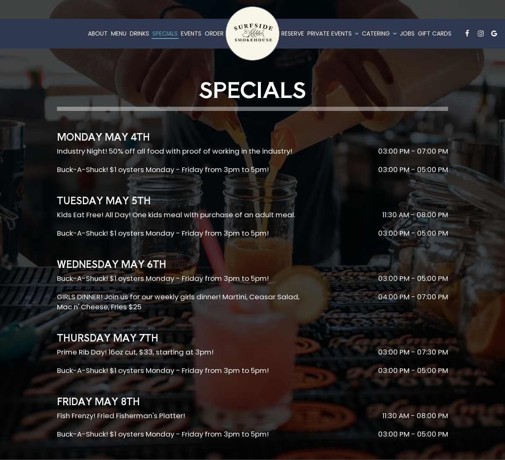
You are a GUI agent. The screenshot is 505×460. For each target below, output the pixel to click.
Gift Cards (434, 33)
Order (214, 33)
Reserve (292, 33)
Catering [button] (379, 33)
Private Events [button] (332, 33)
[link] (252, 33)
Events (191, 33)
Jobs (407, 33)
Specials (165, 33)
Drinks (139, 33)
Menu (118, 33)
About (98, 33)
